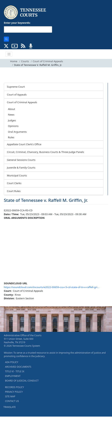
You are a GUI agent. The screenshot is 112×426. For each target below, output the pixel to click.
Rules (11, 137)
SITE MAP (10, 396)
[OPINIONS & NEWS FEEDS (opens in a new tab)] (23, 45)
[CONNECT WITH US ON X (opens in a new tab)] (6, 45)
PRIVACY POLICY (14, 391)
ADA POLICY (11, 362)
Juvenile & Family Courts (21, 167)
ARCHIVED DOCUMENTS (18, 366)
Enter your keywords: (17, 22)
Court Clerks (14, 183)
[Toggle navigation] (9, 54)
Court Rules (14, 191)
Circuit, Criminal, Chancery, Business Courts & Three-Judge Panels (45, 152)
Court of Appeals (17, 94)
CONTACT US (12, 401)
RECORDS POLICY (14, 387)
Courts (25, 61)
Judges (12, 120)
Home (13, 61)
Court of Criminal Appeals (48, 61)
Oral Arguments (17, 131)
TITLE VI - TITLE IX (14, 371)
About (11, 109)
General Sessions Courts (21, 160)
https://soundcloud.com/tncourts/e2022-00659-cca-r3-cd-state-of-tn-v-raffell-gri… (51, 287)
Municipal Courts (17, 175)
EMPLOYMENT (12, 376)
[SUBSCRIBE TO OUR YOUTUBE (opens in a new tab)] (15, 45)
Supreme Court (16, 86)
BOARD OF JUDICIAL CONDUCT (22, 380)
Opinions (13, 126)
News (11, 114)
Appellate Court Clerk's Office (24, 144)
